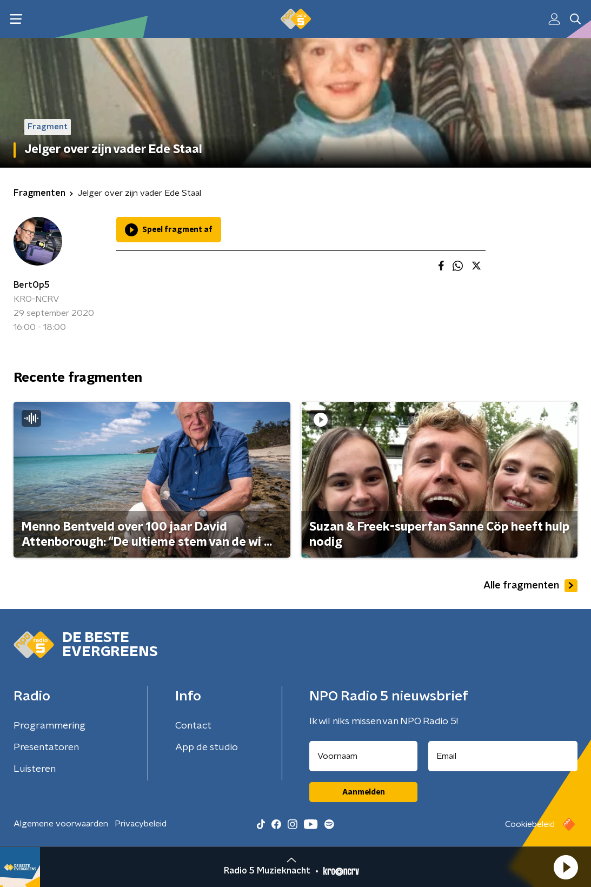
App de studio (206, 747)
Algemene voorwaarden (61, 823)
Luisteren (35, 769)
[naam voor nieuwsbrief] (363, 756)
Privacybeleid (141, 823)
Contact (193, 726)
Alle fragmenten (530, 585)
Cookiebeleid (530, 824)
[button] (565, 867)
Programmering (49, 726)
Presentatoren (46, 747)
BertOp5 (32, 285)
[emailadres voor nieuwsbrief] (502, 756)
